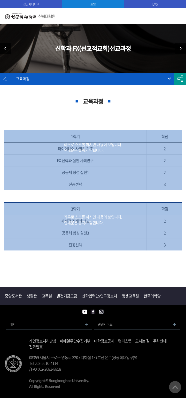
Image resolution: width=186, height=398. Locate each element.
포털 (93, 4)
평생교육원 (130, 296)
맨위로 (175, 387)
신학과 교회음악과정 (178, 48)
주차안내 (160, 341)
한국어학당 (152, 296)
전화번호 (36, 347)
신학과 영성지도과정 (7, 48)
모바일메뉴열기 (178, 16)
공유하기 (180, 79)
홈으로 (6, 79)
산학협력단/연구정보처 (99, 296)
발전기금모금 (67, 296)
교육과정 (23, 78)
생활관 (32, 296)
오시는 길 (142, 341)
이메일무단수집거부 (75, 341)
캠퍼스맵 (125, 341)
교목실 (47, 296)
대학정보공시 (104, 341)
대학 (13, 324)
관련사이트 (105, 324)
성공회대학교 (31, 4)
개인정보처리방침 (42, 341)
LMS (155, 4)
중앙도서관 (13, 296)
